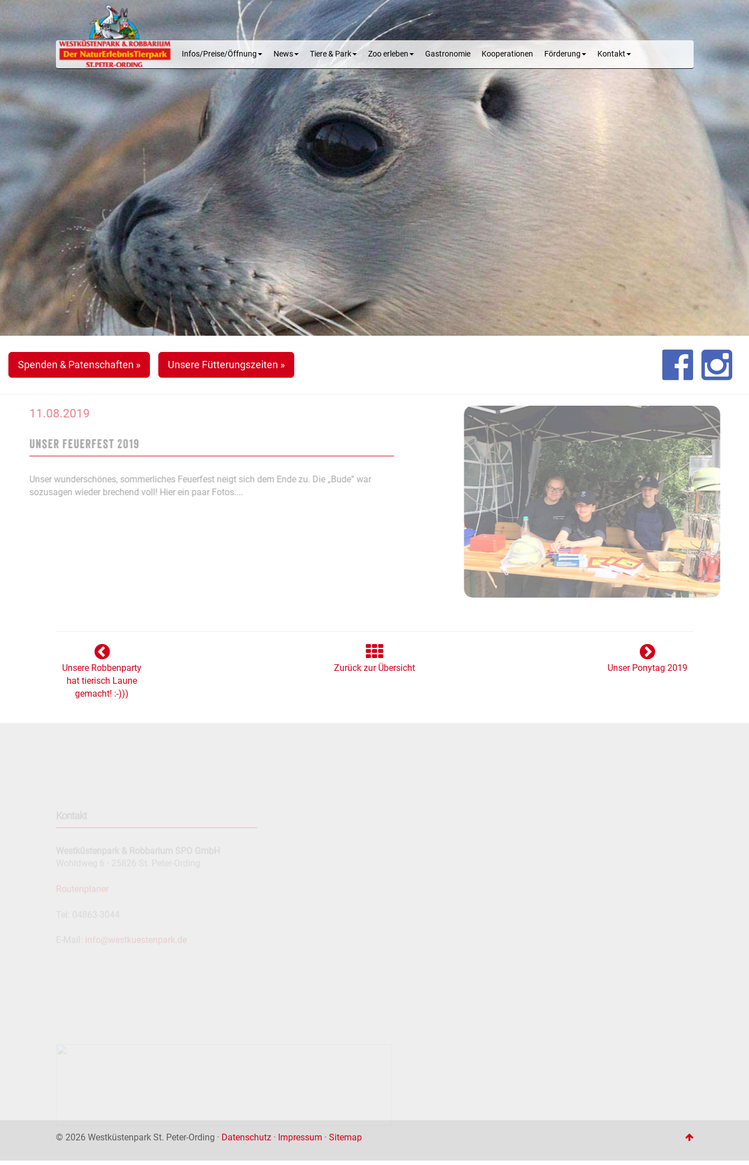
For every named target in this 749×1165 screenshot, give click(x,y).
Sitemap (345, 1137)
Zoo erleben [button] (391, 54)
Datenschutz (246, 1137)
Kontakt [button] (614, 54)
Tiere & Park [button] (333, 54)
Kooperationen (507, 54)
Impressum (300, 1137)
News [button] (286, 54)
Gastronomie (447, 54)
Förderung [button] (565, 54)
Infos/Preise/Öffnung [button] (222, 54)
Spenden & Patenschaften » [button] (79, 364)
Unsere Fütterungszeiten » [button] (226, 364)
